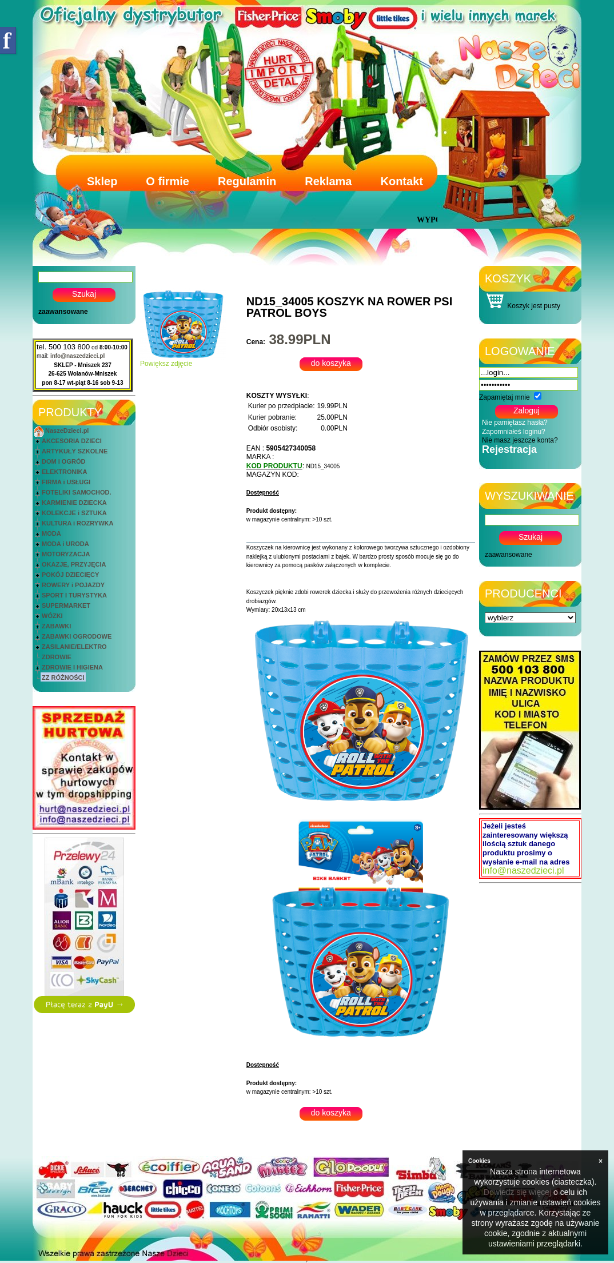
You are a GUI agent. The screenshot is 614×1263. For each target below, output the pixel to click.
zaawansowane (63, 312)
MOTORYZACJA (66, 554)
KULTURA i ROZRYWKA (77, 523)
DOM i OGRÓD (63, 461)
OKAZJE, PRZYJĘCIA (74, 564)
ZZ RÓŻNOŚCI (63, 677)
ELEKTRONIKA (64, 471)
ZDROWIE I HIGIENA (72, 667)
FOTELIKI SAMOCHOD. (76, 492)
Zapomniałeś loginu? (513, 432)
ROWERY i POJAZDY (73, 584)
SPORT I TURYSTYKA (74, 595)
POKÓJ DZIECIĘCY (70, 574)
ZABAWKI (56, 626)
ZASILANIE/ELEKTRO (74, 646)
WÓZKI (52, 615)
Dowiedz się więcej (517, 1192)
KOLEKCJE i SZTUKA (74, 512)
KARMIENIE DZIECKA (74, 502)
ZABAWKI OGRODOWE (76, 636)
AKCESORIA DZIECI (72, 440)
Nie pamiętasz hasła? (515, 423)
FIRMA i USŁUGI (66, 482)
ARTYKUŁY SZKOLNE (74, 451)
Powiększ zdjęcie (183, 360)
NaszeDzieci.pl (67, 430)
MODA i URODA (65, 543)
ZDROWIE (56, 657)
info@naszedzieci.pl (77, 356)
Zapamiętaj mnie (504, 397)
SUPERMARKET (66, 605)
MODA (51, 533)
